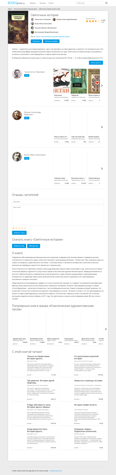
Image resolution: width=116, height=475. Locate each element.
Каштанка (58, 95)
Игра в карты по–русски (96, 95)
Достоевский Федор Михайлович (47, 32)
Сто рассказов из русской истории (86, 357)
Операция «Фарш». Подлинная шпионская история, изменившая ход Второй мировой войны (86, 430)
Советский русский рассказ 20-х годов (96, 178)
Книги (51, 3)
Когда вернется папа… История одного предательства (37, 430)
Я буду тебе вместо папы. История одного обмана (39, 406)
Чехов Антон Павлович (43, 19)
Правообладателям (56, 471)
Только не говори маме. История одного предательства (38, 357)
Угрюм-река (71, 339)
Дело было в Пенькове (89, 339)
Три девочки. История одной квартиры (40, 381)
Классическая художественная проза (55, 37)
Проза (38, 37)
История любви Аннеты (85, 405)
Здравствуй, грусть (20, 339)
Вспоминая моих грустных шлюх (37, 339)
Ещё (27, 75)
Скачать (36, 41)
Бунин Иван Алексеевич (43, 24)
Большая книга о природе (78, 178)
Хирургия (75, 95)
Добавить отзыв (19, 233)
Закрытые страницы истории (88, 380)
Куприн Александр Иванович (67, 19)
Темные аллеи (59, 178)
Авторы (43, 3)
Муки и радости (53, 339)
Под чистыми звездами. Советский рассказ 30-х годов (78, 137)
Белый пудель (94, 137)
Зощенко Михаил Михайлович (46, 28)
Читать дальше (96, 62)
